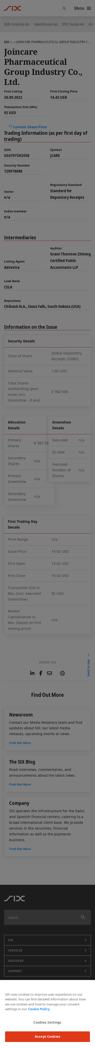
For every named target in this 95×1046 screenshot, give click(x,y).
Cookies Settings (47, 1022)
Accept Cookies (47, 1036)
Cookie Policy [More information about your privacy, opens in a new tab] (39, 1009)
